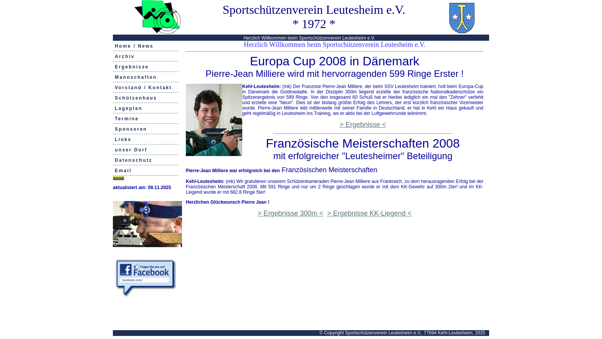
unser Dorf (131, 150)
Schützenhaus (136, 98)
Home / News (134, 46)
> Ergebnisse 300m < (290, 213)
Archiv (125, 56)
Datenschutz (133, 160)
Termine (127, 118)
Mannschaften (136, 77)
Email (123, 170)
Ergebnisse (132, 67)
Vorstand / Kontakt (143, 87)
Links (123, 139)
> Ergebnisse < (362, 124)
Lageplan (128, 108)
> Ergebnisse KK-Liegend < (369, 213)
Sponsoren (131, 129)
